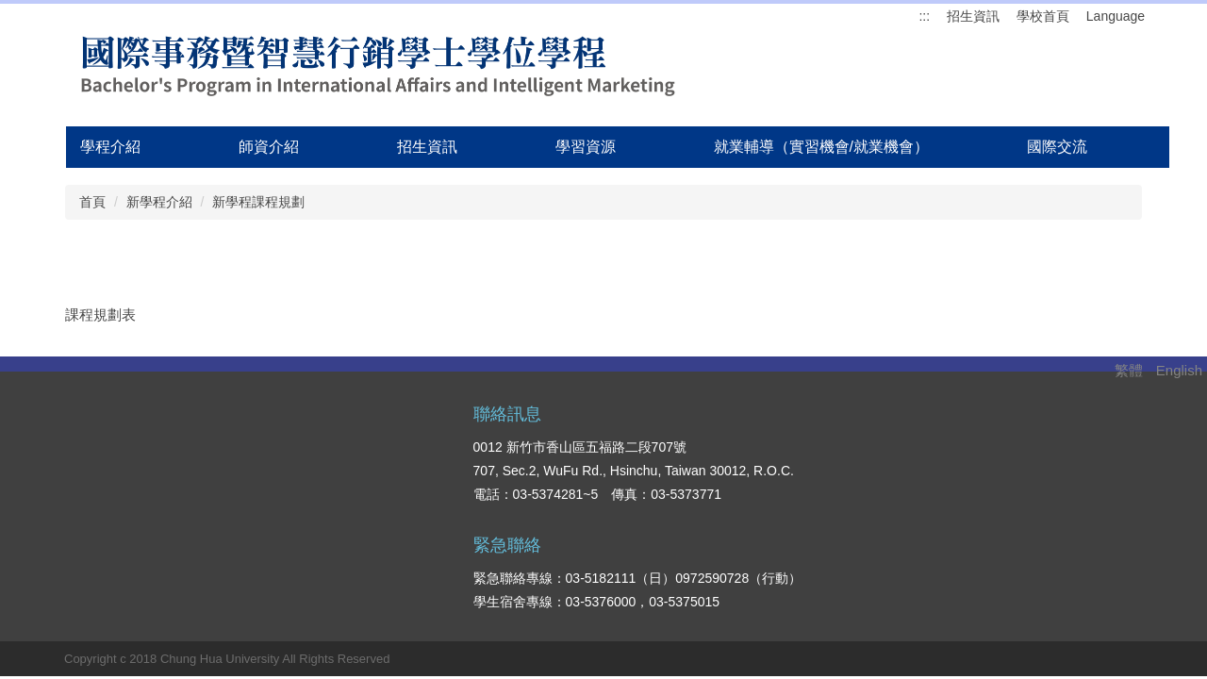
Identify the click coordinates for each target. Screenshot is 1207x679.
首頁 (92, 201)
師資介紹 (269, 147)
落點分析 (935, 534)
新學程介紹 (159, 201)
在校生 (811, 448)
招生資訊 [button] (427, 147)
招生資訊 (973, 16)
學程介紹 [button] (110, 147)
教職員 (811, 534)
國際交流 (1057, 147)
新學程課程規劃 (258, 201)
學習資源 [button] (585, 147)
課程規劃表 (100, 314)
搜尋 (301, 481)
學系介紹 (1053, 448)
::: (924, 16)
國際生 (811, 506)
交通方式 (1053, 534)
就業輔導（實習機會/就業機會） (821, 147)
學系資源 (935, 506)
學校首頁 (1043, 16)
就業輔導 (1053, 477)
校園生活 (1053, 506)
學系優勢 (935, 448)
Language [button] (1115, 16)
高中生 (811, 477)
